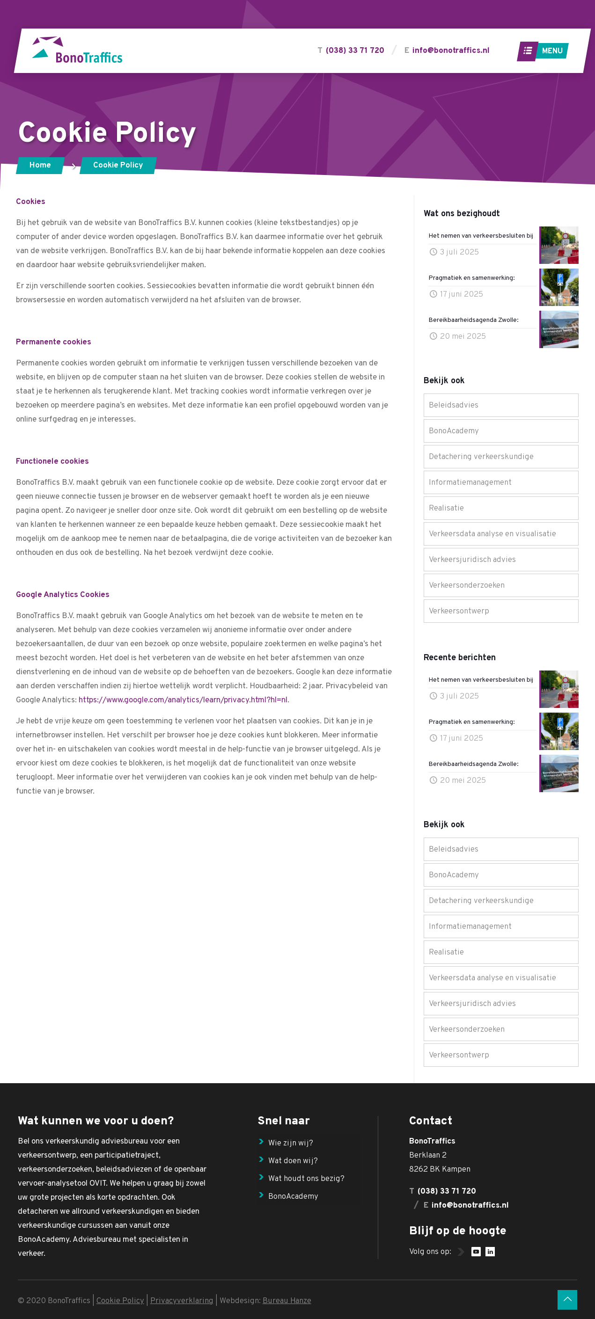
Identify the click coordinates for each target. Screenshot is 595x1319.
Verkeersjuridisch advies (472, 560)
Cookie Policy (120, 1301)
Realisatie (446, 508)
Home (40, 165)
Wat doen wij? (293, 1161)
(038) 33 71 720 (354, 51)
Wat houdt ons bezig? (306, 1179)
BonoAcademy (454, 431)
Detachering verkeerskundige (481, 457)
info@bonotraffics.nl (450, 51)
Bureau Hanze (287, 1301)
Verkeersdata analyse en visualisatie (492, 534)
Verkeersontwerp (459, 611)
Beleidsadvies (453, 406)
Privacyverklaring (181, 1301)
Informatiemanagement (470, 483)
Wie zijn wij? (290, 1143)
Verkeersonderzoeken (467, 586)
